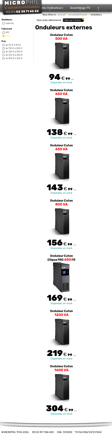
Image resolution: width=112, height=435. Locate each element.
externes (10, 23)
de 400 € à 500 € (14, 58)
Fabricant (6, 29)
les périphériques (79, 14)
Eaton (8, 36)
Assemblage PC (80, 8)
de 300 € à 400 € (14, 55)
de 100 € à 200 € (14, 48)
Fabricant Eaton (72, 20)
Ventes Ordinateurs (50, 8)
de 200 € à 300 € (14, 51)
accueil (63, 14)
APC (7, 32)
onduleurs (96, 14)
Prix (3, 41)
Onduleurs (6, 19)
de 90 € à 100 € (13, 45)
